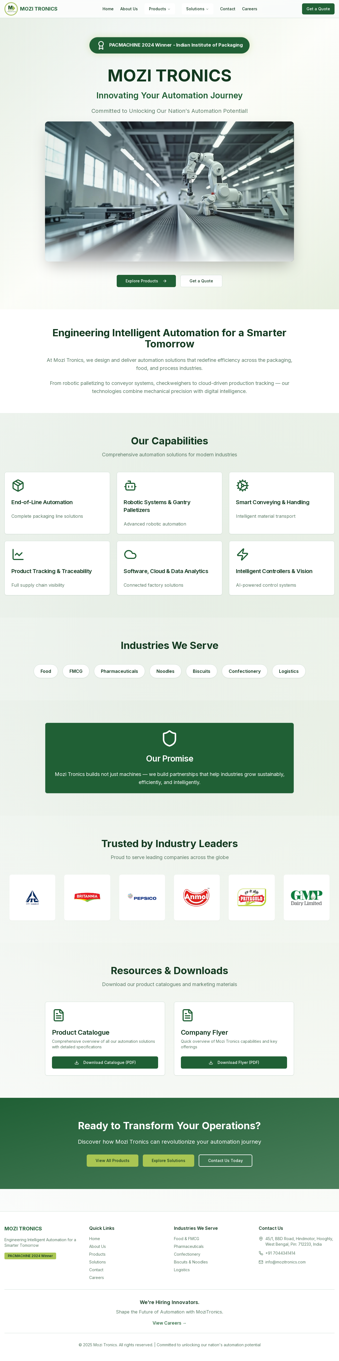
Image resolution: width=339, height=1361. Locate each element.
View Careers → (170, 1323)
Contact (227, 8)
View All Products (112, 1160)
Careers (249, 8)
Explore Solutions (168, 1160)
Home (108, 8)
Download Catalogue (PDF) (105, 1062)
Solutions (197, 8)
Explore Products (146, 280)
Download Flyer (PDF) (234, 1062)
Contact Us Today (225, 1160)
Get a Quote (318, 8)
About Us (129, 8)
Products (160, 8)
